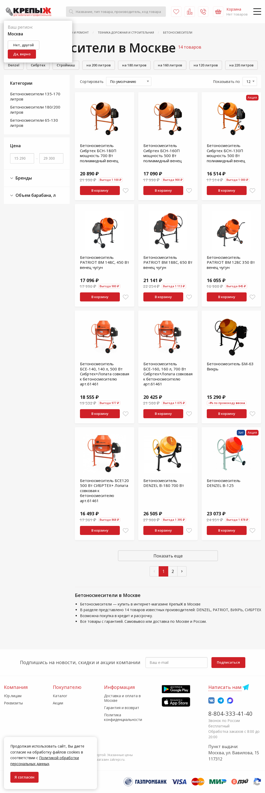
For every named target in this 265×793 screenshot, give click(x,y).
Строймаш (66, 65)
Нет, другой (23, 45)
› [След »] (182, 570)
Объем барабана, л (33, 195)
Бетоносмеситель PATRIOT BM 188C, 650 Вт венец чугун (168, 262)
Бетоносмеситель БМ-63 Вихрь (230, 366)
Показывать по (226, 81)
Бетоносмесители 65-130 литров (34, 123)
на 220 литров (241, 65)
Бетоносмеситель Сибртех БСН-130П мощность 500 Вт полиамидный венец (226, 153)
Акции (58, 703)
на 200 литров (98, 65)
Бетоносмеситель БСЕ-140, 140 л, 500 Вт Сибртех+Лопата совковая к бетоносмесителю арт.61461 (104, 373)
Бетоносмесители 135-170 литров (35, 96)
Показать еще (168, 556)
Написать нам (224, 687)
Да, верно (22, 54)
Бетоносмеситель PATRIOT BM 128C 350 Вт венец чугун (231, 262)
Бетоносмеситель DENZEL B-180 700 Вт (163, 483)
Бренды (21, 178)
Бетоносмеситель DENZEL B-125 (223, 483)
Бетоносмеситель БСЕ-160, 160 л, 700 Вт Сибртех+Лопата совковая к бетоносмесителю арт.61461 (168, 373)
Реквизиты (13, 703)
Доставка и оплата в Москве (122, 698)
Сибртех (38, 65)
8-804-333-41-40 (230, 713)
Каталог (60, 695)
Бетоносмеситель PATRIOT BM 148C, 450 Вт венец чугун (104, 262)
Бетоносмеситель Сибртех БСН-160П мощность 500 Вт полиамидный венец (162, 153)
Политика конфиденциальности (123, 717)
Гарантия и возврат (121, 707)
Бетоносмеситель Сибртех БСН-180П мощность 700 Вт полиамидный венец (99, 153)
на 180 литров (134, 65)
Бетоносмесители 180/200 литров (35, 109)
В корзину (99, 190)
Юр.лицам (12, 695)
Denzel (13, 65)
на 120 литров (206, 65)
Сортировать (92, 81)
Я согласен (24, 777)
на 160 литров (170, 65)
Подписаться (228, 662)
